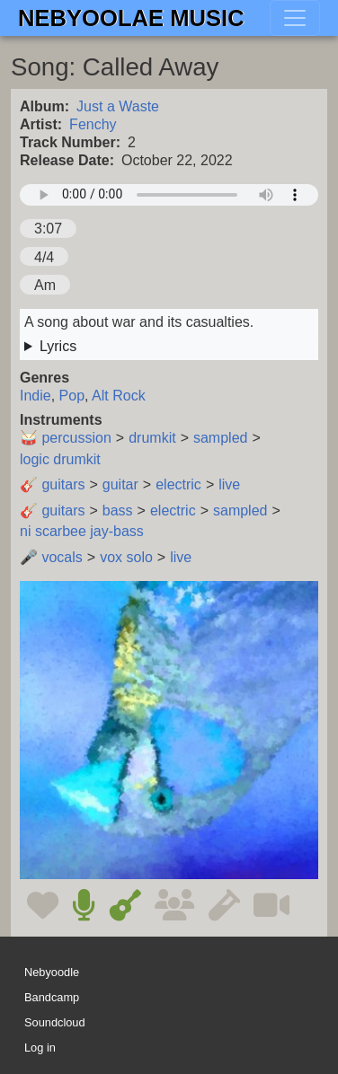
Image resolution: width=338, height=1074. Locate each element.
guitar (120, 484)
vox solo (126, 557)
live (229, 484)
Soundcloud (54, 1022)
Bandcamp (51, 997)
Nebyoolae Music (131, 18)
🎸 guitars (52, 484)
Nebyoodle (51, 972)
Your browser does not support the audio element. (169, 195)
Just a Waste (117, 106)
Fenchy (92, 124)
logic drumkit (60, 459)
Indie (35, 395)
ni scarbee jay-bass (82, 531)
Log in (40, 1047)
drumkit (152, 437)
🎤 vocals (51, 557)
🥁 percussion (65, 437)
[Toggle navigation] (295, 18)
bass (117, 510)
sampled (220, 437)
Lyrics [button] (58, 346)
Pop (71, 395)
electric (178, 484)
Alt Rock (119, 395)
